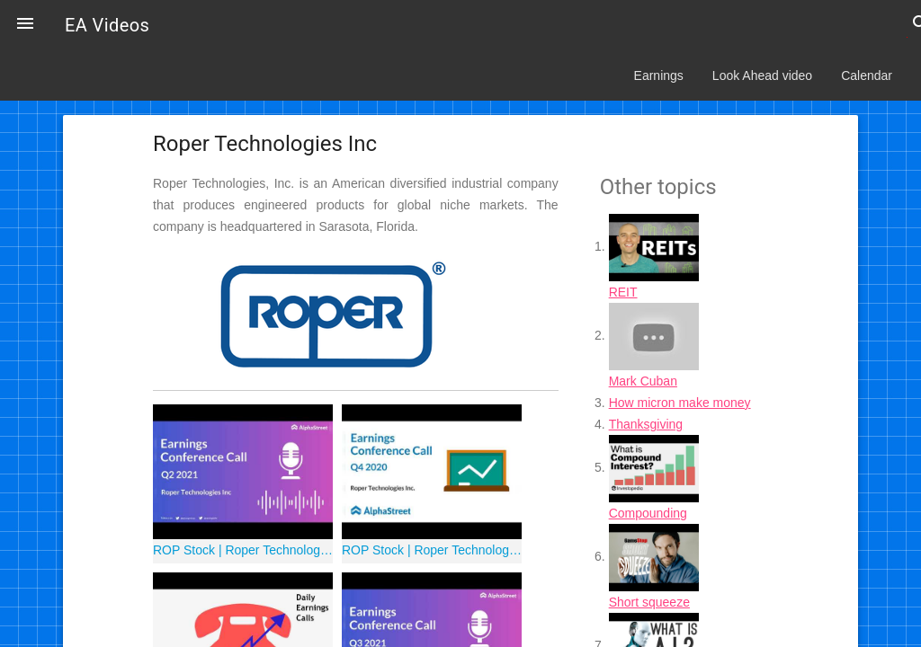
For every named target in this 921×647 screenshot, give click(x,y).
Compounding (648, 513)
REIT (623, 292)
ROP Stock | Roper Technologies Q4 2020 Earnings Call (432, 550)
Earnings (659, 75)
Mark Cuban (643, 381)
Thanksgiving (646, 424)
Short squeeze (649, 602)
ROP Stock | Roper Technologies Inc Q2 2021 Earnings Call (243, 550)
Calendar (866, 75)
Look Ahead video (762, 75)
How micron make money (680, 402)
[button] (25, 25)
